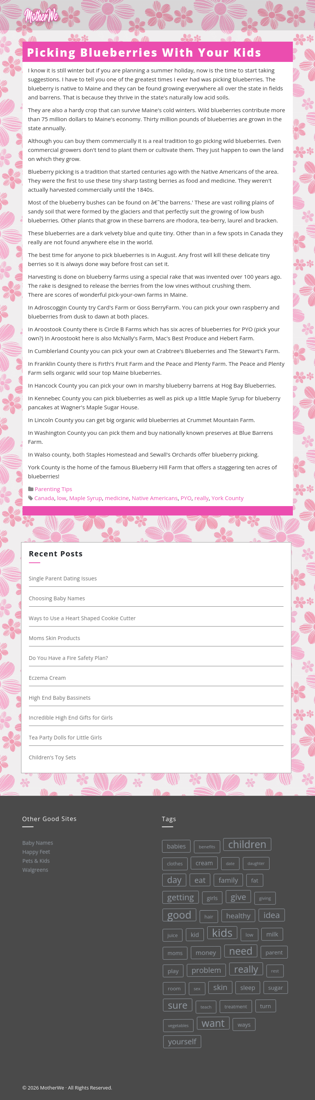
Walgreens (35, 869)
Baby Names (37, 842)
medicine (117, 498)
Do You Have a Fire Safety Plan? (70, 657)
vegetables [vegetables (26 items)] (177, 1025)
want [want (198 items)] (212, 1022)
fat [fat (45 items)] (252, 879)
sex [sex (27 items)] (196, 988)
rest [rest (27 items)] (274, 969)
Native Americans (155, 498)
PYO (186, 498)
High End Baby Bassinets (62, 697)
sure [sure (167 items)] (177, 1004)
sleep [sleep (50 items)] (246, 986)
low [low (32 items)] (248, 933)
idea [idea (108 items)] (269, 913)
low (61, 498)
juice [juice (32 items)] (171, 935)
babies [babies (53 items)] (173, 846)
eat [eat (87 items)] (197, 879)
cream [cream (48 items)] (201, 862)
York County (228, 498)
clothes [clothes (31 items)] (172, 863)
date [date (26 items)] (227, 862)
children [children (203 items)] (244, 843)
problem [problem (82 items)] (205, 969)
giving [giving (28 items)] (263, 897)
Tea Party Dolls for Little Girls (67, 737)
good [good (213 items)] (177, 914)
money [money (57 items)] (204, 951)
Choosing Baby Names (59, 598)
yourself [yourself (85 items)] (182, 1041)
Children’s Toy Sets (54, 757)
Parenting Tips (53, 489)
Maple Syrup (85, 498)
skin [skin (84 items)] (219, 986)
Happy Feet (36, 851)
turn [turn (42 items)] (264, 1004)
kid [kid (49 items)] (193, 934)
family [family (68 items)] (225, 879)
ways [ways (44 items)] (243, 1023)
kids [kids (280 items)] (220, 932)
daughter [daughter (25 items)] (253, 862)
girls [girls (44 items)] (210, 897)
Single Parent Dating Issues (65, 578)
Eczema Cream (49, 677)
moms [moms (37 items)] (173, 953)
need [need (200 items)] (239, 950)
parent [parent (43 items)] (272, 951)
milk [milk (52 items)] (270, 933)
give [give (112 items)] (236, 896)
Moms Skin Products (56, 638)
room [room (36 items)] (173, 988)
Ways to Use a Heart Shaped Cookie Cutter (84, 618)
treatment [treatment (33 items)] (235, 1005)
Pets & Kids (35, 860)
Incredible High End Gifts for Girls (73, 717)
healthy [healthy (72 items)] (236, 914)
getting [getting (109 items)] (178, 896)
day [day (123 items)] (171, 880)
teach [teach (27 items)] (205, 1006)
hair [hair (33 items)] (206, 915)
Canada (44, 498)
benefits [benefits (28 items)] (204, 846)
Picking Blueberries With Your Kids (144, 52)
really (201, 498)
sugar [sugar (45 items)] (274, 986)
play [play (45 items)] (171, 971)
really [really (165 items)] (245, 967)
